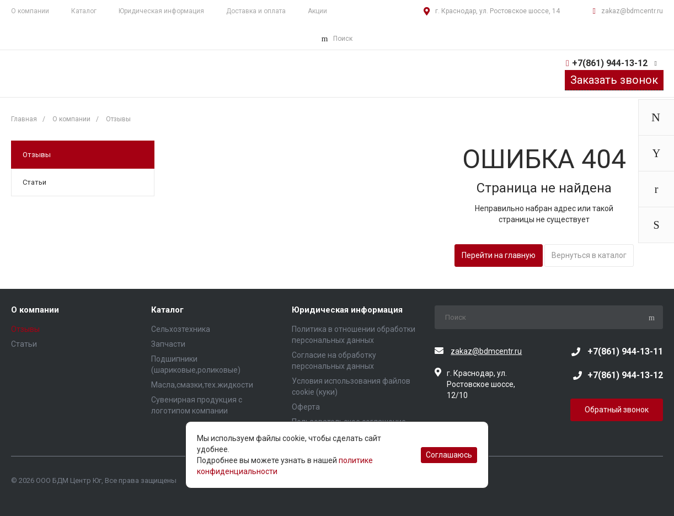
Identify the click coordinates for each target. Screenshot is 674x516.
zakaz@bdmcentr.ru (632, 11)
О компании (35, 310)
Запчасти (168, 344)
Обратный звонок (617, 409)
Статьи (34, 182)
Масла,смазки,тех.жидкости (202, 384)
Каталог (84, 11)
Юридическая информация (161, 11)
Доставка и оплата (256, 11)
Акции (317, 11)
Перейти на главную (499, 255)
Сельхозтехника (180, 329)
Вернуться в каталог (589, 255)
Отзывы (37, 154)
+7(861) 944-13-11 (625, 351)
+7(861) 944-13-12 (610, 63)
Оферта (306, 406)
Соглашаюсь (449, 454)
